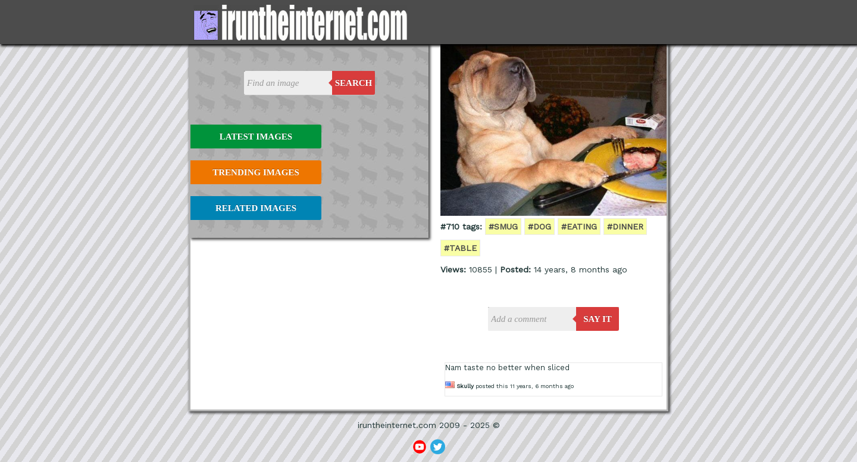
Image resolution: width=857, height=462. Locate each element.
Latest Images (256, 136)
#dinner (625, 226)
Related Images (255, 208)
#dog (539, 226)
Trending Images (255, 172)
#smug (503, 226)
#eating (579, 226)
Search (354, 83)
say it (597, 319)
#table (460, 248)
